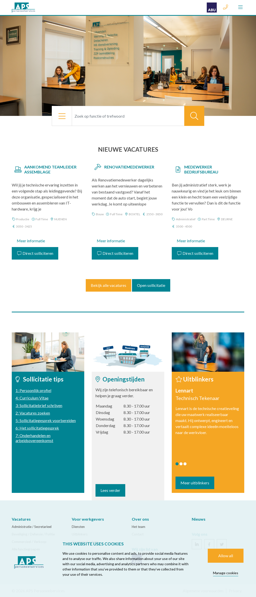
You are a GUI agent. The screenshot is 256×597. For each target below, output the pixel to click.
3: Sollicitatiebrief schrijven (39, 405)
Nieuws (199, 519)
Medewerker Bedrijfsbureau (201, 169)
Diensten (78, 527)
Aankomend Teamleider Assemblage (50, 169)
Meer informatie (31, 240)
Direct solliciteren (35, 253)
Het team (138, 527)
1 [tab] (177, 463)
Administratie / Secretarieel (32, 527)
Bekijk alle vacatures (108, 285)
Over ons (140, 519)
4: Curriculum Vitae (32, 397)
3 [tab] (185, 463)
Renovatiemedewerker (129, 166)
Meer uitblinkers (194, 482)
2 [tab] (181, 463)
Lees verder (110, 490)
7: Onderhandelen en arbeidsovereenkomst (34, 438)
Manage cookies (225, 573)
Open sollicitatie (151, 285)
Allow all (225, 555)
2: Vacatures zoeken (33, 413)
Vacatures (21, 519)
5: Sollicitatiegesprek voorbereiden (46, 420)
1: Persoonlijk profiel (33, 390)
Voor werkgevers (88, 519)
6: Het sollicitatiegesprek (37, 428)
